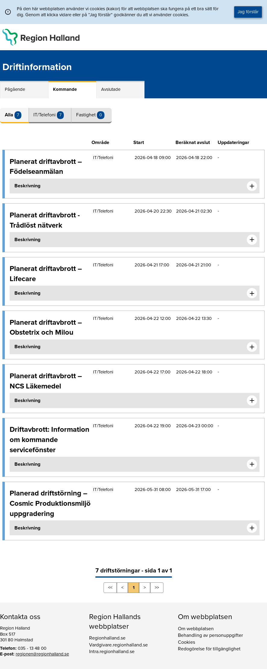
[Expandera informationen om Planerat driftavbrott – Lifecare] (252, 293)
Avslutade (110, 89)
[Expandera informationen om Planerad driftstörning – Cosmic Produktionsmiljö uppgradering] (252, 528)
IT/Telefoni (45, 115)
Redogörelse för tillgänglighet (209, 649)
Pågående (15, 89)
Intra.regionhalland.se (112, 652)
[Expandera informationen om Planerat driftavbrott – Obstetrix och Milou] (252, 347)
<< (110, 587)
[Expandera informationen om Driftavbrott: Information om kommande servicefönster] (252, 464)
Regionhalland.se (107, 638)
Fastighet (86, 115)
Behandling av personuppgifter (210, 635)
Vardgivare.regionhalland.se (118, 645)
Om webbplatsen (196, 629)
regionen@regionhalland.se (42, 654)
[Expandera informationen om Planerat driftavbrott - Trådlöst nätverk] (252, 240)
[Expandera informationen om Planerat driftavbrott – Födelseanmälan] (252, 186)
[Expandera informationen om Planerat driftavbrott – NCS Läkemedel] (252, 400)
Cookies (186, 642)
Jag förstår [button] (248, 11)
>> (157, 587)
